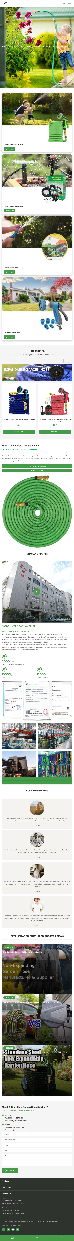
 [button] (70, 361)
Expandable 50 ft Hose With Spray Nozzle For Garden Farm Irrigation (55, 421)
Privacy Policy (16, 1225)
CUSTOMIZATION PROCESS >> (37, 466)
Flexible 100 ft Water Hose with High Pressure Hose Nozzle (19, 421)
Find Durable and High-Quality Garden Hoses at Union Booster (34, 46)
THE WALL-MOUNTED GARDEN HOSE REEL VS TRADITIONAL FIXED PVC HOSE (30, 1002)
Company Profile (37, 554)
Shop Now (9, 149)
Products (5, 1181)
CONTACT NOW (37, 471)
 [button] (65, 361)
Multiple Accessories (12, 333)
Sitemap (5, 1225)
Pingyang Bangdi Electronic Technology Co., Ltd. (28, 1221)
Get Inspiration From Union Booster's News (37, 936)
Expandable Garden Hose (14, 145)
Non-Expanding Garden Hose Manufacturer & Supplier (22, 952)
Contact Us (6, 1194)
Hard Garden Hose (11, 268)
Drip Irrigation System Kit (14, 206)
